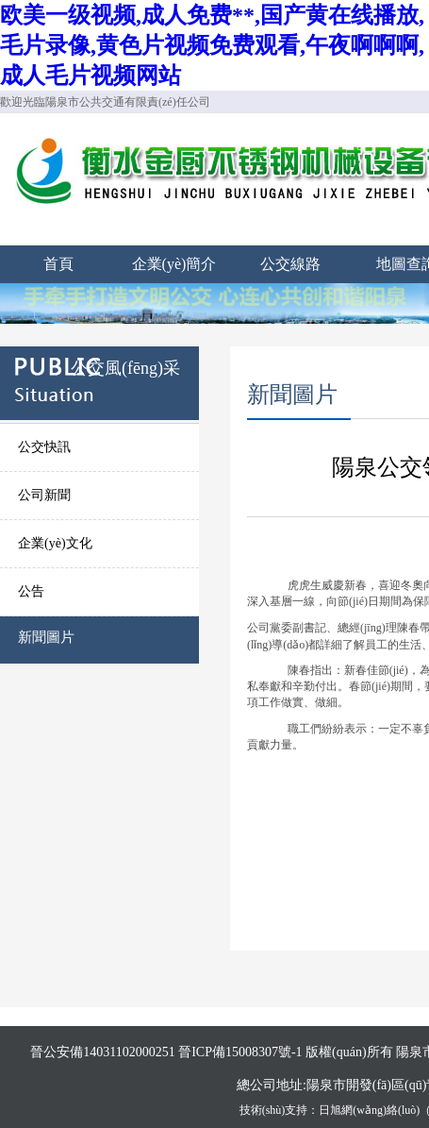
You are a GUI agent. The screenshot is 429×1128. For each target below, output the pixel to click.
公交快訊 (44, 447)
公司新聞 (44, 495)
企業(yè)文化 (55, 543)
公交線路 (290, 264)
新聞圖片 (46, 637)
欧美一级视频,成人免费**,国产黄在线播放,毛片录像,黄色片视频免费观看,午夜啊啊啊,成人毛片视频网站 (212, 45)
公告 (31, 591)
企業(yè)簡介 (174, 264)
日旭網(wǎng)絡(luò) (369, 1110)
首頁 (58, 264)
